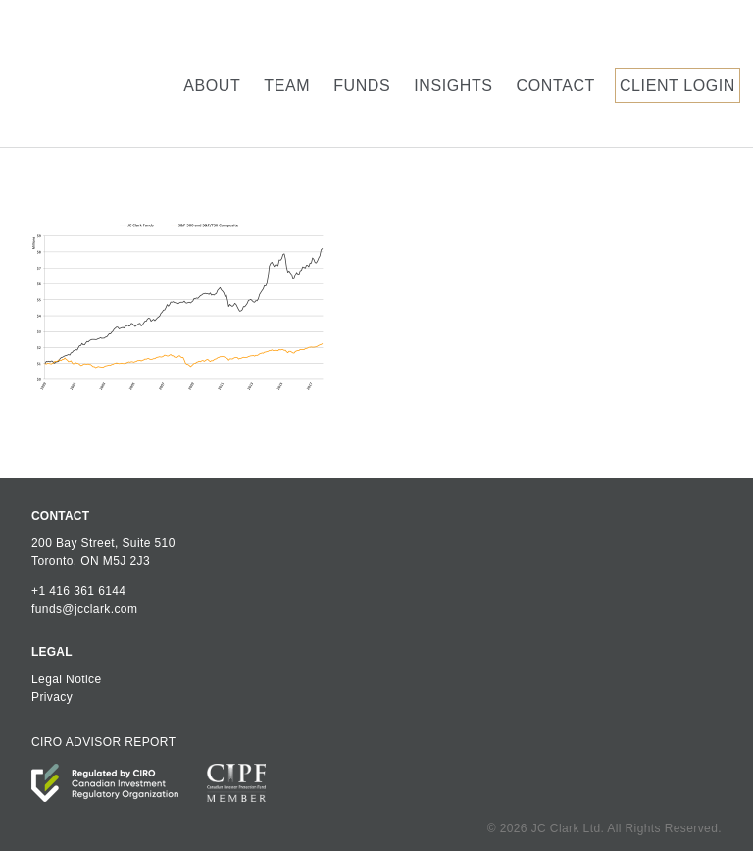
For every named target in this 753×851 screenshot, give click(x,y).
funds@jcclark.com (84, 609)
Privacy (52, 697)
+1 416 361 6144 (78, 591)
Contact (556, 85)
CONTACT (60, 516)
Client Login (677, 85)
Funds (361, 85)
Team (287, 85)
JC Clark (96, 73)
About (211, 85)
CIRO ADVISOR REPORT (103, 742)
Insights (453, 85)
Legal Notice (66, 679)
